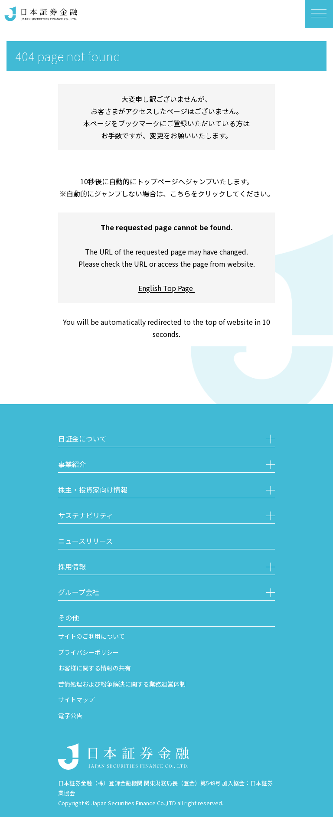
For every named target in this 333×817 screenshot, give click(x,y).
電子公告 (70, 715)
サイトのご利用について (91, 636)
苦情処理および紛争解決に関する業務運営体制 (122, 684)
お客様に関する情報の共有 (94, 667)
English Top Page (166, 288)
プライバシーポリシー (88, 652)
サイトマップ (76, 699)
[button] (166, 439)
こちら (180, 193)
